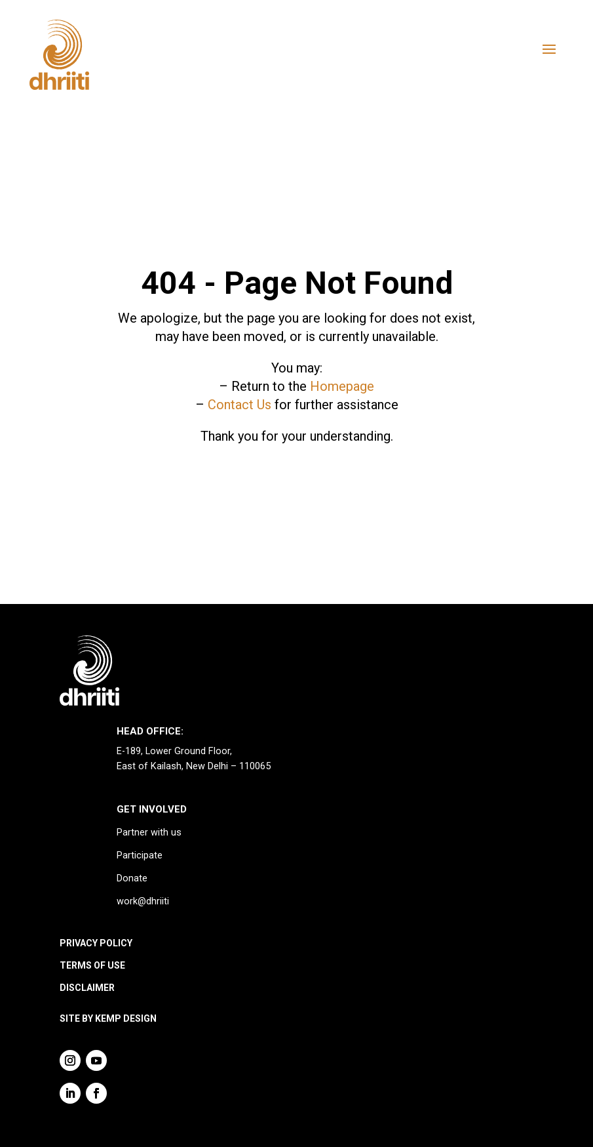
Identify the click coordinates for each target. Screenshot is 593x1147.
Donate (132, 878)
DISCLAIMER (87, 987)
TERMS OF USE (92, 965)
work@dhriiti (143, 901)
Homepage (342, 386)
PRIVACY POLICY (96, 943)
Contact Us (239, 405)
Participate (140, 855)
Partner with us (149, 832)
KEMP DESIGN (126, 1018)
